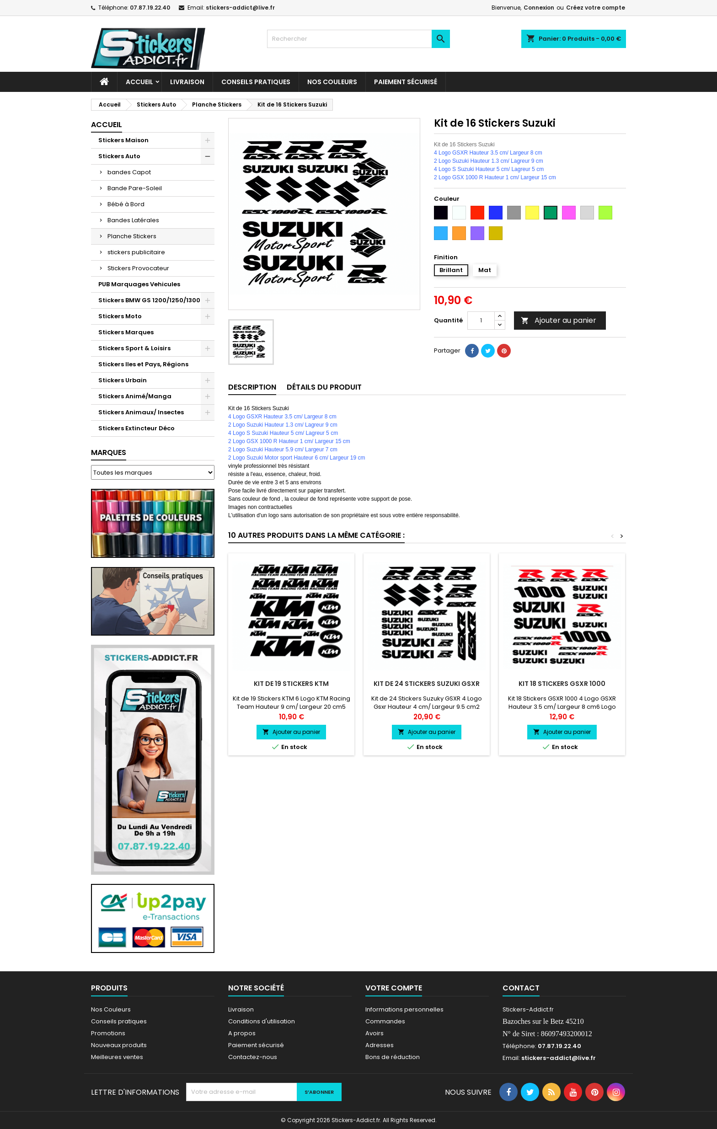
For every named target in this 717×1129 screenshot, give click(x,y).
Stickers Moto (120, 316)
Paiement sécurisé (405, 81)
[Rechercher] (358, 39)
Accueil (139, 81)
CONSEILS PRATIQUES (255, 81)
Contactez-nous (252, 1057)
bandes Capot (129, 172)
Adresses (379, 1045)
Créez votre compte (595, 7)
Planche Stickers (131, 236)
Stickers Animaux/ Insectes (141, 412)
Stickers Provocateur (138, 268)
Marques (108, 452)
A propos (242, 1033)
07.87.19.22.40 (150, 7)
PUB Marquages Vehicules (139, 284)
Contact (521, 988)
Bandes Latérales (133, 220)
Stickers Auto (119, 156)
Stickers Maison (123, 140)
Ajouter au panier (558, 320)
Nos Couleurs (332, 81)
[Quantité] (481, 320)
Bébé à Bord (125, 204)
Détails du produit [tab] (324, 387)
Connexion (539, 7)
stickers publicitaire (136, 252)
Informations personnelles (404, 1009)
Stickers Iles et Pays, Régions (143, 364)
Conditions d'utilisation (261, 1021)
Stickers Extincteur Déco (136, 428)
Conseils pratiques (119, 1021)
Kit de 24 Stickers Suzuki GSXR (427, 683)
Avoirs (374, 1033)
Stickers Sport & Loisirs (134, 348)
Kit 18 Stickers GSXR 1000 (562, 683)
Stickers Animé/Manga (134, 396)
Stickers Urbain (122, 380)
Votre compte (393, 988)
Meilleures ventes (117, 1057)
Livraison (187, 81)
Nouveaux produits (119, 1045)
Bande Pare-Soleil (134, 188)
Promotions (108, 1033)
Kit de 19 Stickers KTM (291, 683)
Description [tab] (252, 387)
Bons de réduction (392, 1057)
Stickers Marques (126, 332)
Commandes (385, 1021)
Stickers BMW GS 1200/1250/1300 (149, 300)
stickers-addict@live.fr (240, 7)
